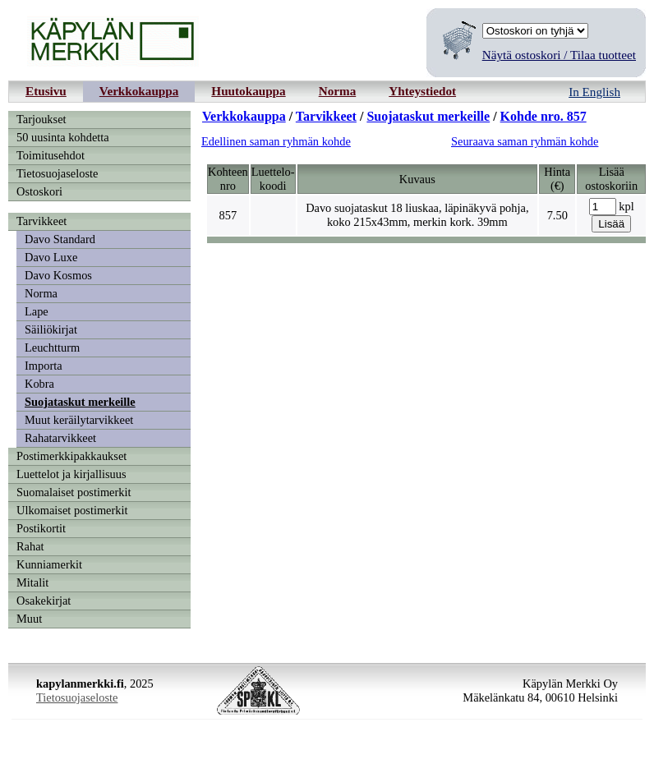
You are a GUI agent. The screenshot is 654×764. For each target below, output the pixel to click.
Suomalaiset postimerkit (73, 492)
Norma (338, 91)
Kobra (39, 383)
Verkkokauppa (139, 91)
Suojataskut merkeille (80, 401)
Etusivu (46, 91)
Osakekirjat (43, 600)
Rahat (30, 546)
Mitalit (32, 582)
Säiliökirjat (51, 329)
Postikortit (41, 528)
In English (594, 92)
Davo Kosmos (58, 275)
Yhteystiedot (422, 91)
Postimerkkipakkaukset (71, 456)
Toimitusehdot (50, 155)
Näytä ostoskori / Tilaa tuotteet (559, 55)
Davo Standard (60, 239)
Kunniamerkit (49, 564)
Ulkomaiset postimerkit (72, 510)
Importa (43, 365)
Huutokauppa (248, 91)
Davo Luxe (51, 257)
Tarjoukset (41, 119)
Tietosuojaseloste (57, 173)
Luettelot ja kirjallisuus (71, 474)
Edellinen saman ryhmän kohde (276, 141)
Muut (29, 618)
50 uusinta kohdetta (62, 137)
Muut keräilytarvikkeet (79, 419)
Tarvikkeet (41, 221)
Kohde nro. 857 (543, 116)
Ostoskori (39, 191)
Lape (36, 311)
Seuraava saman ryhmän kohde (524, 141)
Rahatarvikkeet (60, 437)
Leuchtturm (52, 347)
